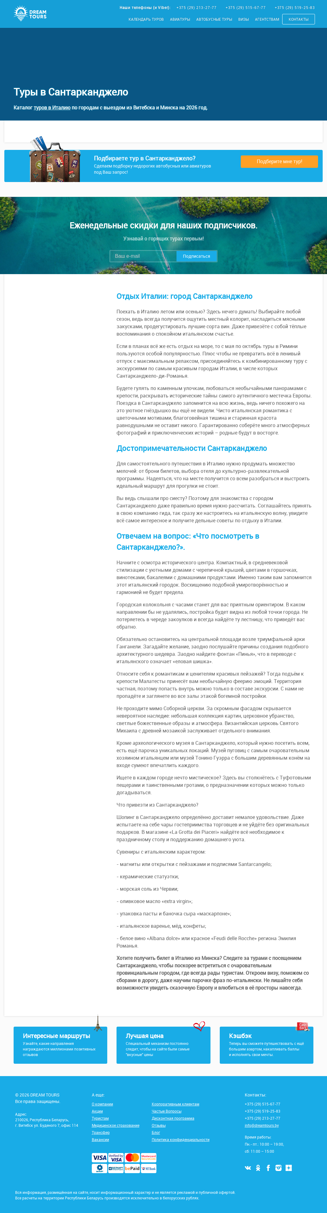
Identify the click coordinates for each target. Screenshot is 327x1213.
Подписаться (196, 256)
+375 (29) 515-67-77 (246, 7)
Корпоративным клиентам (175, 1103)
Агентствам (267, 19)
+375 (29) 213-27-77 (197, 7)
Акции (97, 1111)
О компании (102, 1103)
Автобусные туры (214, 19)
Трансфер (101, 1132)
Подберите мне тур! (279, 161)
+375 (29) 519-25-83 (295, 7)
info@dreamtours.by (262, 1125)
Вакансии (100, 1139)
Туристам (100, 1118)
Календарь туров (146, 19)
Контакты (298, 19)
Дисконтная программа (173, 1118)
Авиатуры (180, 19)
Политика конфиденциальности (181, 1139)
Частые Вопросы (166, 1111)
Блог (156, 1132)
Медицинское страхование (115, 1125)
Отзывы (159, 1125)
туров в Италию (52, 107)
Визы (243, 19)
